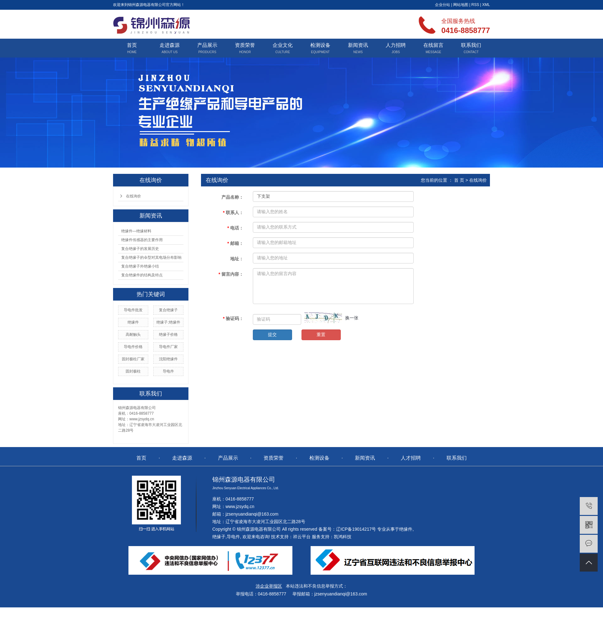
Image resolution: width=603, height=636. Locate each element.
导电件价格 (133, 347)
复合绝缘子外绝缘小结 (140, 266)
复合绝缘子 (168, 310)
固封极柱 (133, 371)
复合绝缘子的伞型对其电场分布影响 (151, 257)
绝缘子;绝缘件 (168, 322)
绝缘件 (133, 322)
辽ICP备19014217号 (356, 529)
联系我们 (471, 45)
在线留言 (433, 45)
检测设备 (320, 45)
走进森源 (170, 45)
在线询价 (133, 196)
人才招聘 (411, 458)
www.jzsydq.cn (239, 506)
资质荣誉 (245, 45)
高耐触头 (133, 334)
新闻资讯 (358, 45)
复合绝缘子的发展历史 (140, 248)
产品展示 (207, 45)
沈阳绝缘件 (168, 359)
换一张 (351, 317)
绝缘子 (218, 536)
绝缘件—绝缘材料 (136, 231)
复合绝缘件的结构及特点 (142, 275)
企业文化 (283, 45)
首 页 (459, 180)
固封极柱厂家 (133, 359)
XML (486, 5)
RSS (475, 5)
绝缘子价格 (168, 334)
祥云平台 (302, 536)
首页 (132, 45)
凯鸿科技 (342, 536)
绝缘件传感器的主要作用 (142, 240)
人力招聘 (396, 45)
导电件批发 (133, 310)
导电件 (168, 371)
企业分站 (442, 5)
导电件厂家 (168, 347)
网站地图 (460, 5)
